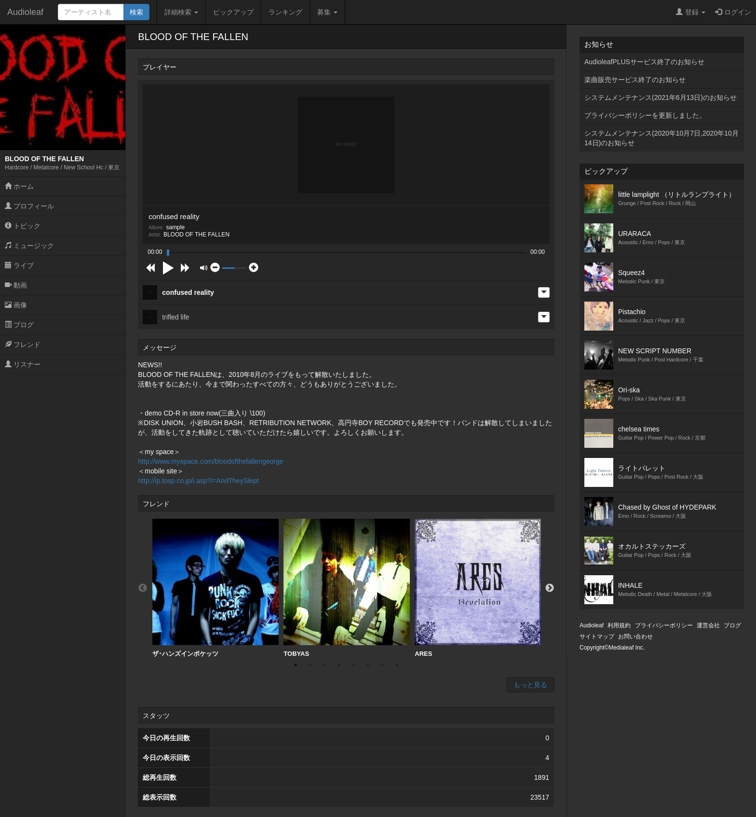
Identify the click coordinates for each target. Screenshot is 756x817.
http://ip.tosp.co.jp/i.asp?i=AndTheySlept (198, 481)
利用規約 (619, 625)
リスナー (22, 364)
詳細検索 (181, 12)
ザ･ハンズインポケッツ (215, 588)
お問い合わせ (635, 636)
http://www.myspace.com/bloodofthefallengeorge (210, 461)
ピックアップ (233, 12)
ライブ (19, 265)
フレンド (22, 344)
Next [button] (549, 588)
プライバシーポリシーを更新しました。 (645, 115)
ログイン (733, 12)
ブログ (19, 325)
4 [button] (339, 665)
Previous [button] (143, 588)
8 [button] (397, 665)
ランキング (285, 12)
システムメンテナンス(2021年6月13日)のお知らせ (660, 97)
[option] (215, 588)
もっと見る (530, 685)
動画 (16, 285)
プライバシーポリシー (664, 625)
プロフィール (29, 206)
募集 (327, 12)
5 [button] (353, 665)
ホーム (19, 186)
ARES (478, 588)
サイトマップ (597, 636)
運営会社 (708, 625)
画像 (16, 305)
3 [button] (324, 665)
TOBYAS (347, 588)
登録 (690, 12)
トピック (22, 226)
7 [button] (382, 665)
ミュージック (29, 245)
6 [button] (368, 665)
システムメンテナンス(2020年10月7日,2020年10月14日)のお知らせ (661, 138)
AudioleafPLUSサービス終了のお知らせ (644, 62)
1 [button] (295, 665)
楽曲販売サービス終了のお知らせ (635, 79)
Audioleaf (25, 12)
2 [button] (310, 665)
